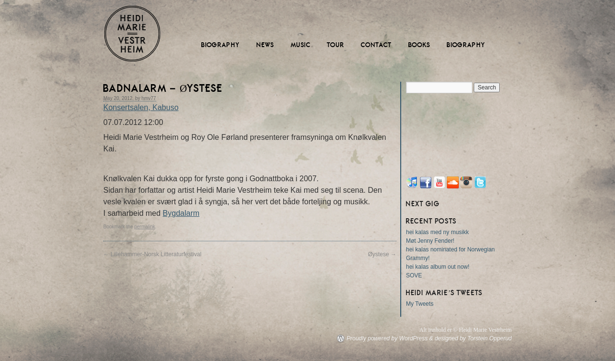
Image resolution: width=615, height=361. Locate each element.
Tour (335, 45)
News (265, 45)
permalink (144, 226)
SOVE (414, 275)
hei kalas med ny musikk (437, 232)
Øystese (382, 254)
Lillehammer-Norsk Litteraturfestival (152, 254)
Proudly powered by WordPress (387, 338)
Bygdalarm (181, 213)
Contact (376, 45)
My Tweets (419, 303)
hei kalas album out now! (437, 266)
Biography (220, 45)
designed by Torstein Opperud (473, 338)
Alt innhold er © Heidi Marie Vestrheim (465, 329)
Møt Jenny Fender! (430, 240)
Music (301, 45)
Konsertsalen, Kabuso (141, 107)
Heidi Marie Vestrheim (132, 33)
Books (419, 45)
